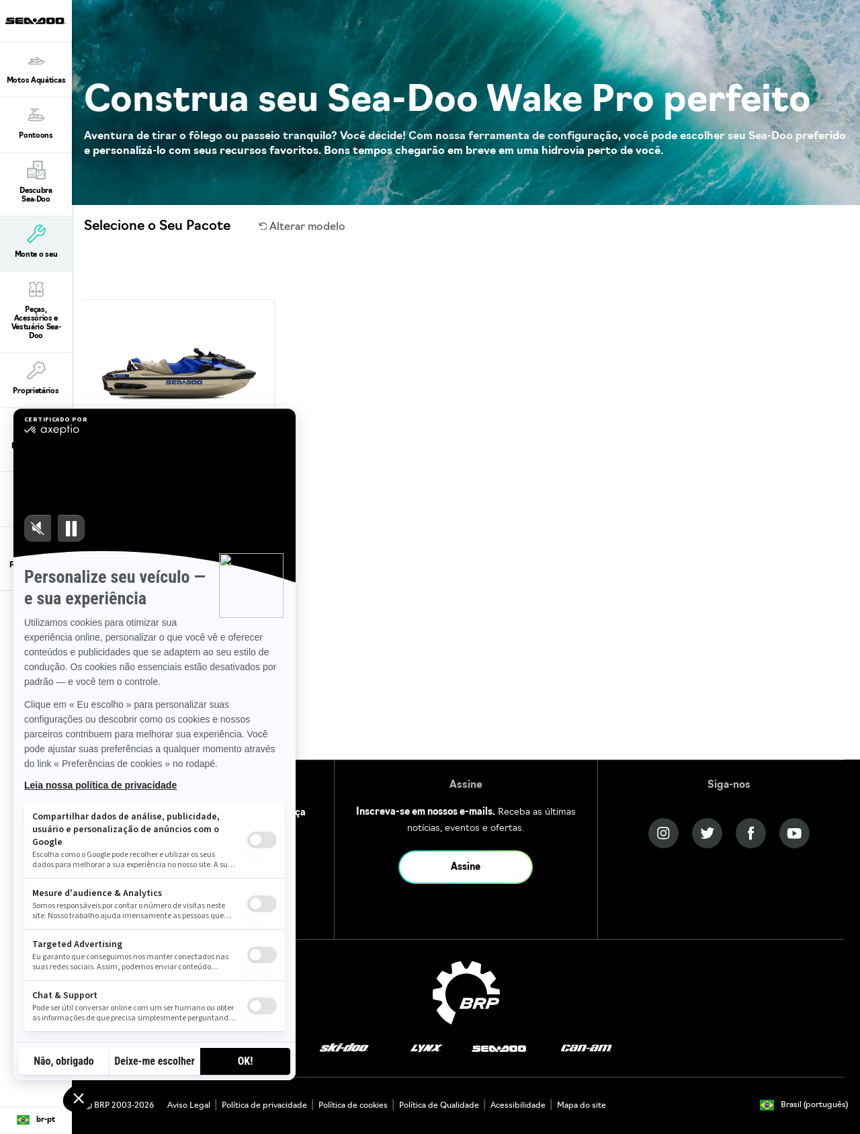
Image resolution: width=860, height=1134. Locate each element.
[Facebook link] (751, 833)
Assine (465, 867)
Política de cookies (353, 1106)
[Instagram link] (663, 833)
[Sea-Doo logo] (35, 21)
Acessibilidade (518, 1106)
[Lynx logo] (426, 1048)
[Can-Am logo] (586, 1048)
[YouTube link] (794, 833)
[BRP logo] (466, 992)
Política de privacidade (264, 1106)
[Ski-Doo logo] (344, 1048)
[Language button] (36, 1120)
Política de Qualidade (439, 1106)
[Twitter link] (707, 833)
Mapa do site (581, 1106)
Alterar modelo (302, 227)
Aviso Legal (188, 1106)
